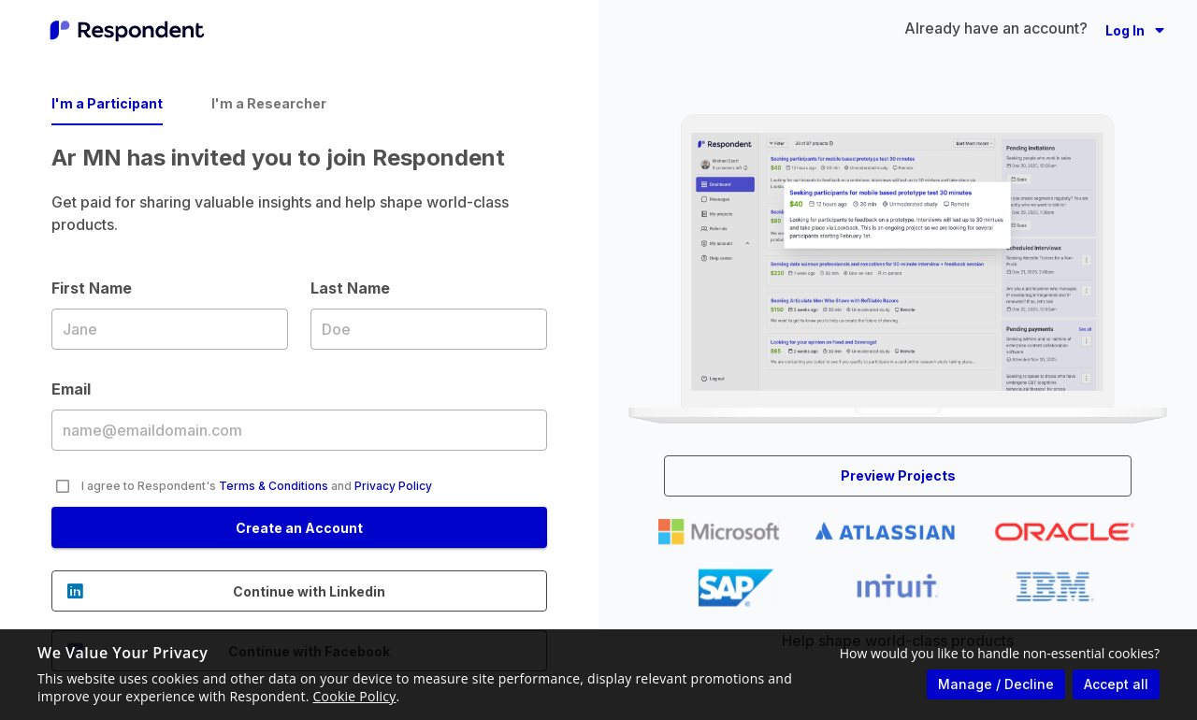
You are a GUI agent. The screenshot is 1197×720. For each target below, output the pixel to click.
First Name (169, 328)
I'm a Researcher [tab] (268, 103)
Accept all (1116, 684)
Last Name (428, 328)
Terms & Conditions (273, 486)
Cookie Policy (355, 696)
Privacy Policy (393, 486)
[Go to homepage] (127, 30)
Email (299, 429)
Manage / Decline (996, 684)
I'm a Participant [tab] (107, 103)
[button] (1135, 29)
